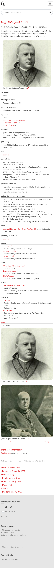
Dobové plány (7, 474)
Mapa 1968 (6, 485)
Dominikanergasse (11, 123)
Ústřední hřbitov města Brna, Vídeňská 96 (19, 229)
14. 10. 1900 (7, 310)
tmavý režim (10, 512)
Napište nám (6, 453)
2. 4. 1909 (6, 300)
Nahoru (4, 461)
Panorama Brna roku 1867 (13, 471)
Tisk (19, 461)
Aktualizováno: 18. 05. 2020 (34, 461)
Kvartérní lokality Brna (11, 492)
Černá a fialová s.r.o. (9, 559)
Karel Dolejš (7, 246)
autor (3, 322)
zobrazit (6, 155)
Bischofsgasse (9, 125)
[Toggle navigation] (50, 4)
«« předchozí (6, 442)
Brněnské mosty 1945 (11, 481)
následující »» (47, 442)
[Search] (27, 12)
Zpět (12, 461)
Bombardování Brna (10, 478)
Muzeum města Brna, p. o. (12, 547)
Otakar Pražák (8, 256)
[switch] (2, 512)
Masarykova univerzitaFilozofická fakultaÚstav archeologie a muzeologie (13, 532)
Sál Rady (5, 488)
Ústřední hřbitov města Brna (14, 286)
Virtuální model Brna (10, 467)
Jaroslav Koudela (9, 251)
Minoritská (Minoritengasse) (15, 120)
